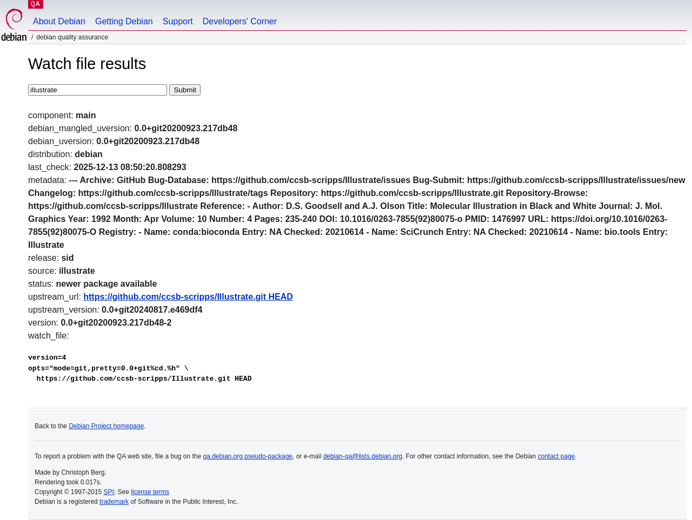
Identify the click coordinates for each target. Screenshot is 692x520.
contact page (556, 456)
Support (178, 21)
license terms (150, 492)
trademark (114, 501)
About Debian (59, 21)
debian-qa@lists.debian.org (362, 456)
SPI (109, 492)
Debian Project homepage (106, 426)
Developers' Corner (240, 21)
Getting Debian (124, 21)
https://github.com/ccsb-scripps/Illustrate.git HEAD (188, 296)
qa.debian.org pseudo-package (247, 456)
